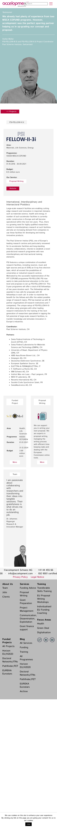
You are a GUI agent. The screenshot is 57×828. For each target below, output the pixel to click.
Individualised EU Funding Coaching (44, 610)
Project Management (26, 609)
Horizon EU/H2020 (7, 652)
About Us (7, 584)
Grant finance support (27, 628)
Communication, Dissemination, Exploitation (28, 619)
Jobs (4, 592)
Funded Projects (7, 641)
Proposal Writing (16, 181)
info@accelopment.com (20, 573)
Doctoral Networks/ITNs (10, 660)
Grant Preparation (26, 601)
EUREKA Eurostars (7, 672)
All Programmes (26, 658)
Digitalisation (44, 632)
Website (12, 188)
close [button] (28, 824)
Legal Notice (37, 577)
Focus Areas (44, 620)
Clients (6, 597)
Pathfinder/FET (10, 666)
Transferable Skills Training (44, 589)
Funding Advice (28, 588)
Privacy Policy (20, 577)
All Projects (8, 646)
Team (5, 588)
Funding (24, 647)
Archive (24, 691)
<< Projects (11, 111)
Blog (22, 639)
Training (41, 584)
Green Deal (43, 628)
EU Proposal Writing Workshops (43, 599)
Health (40, 623)
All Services (26, 643)
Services (24, 584)
